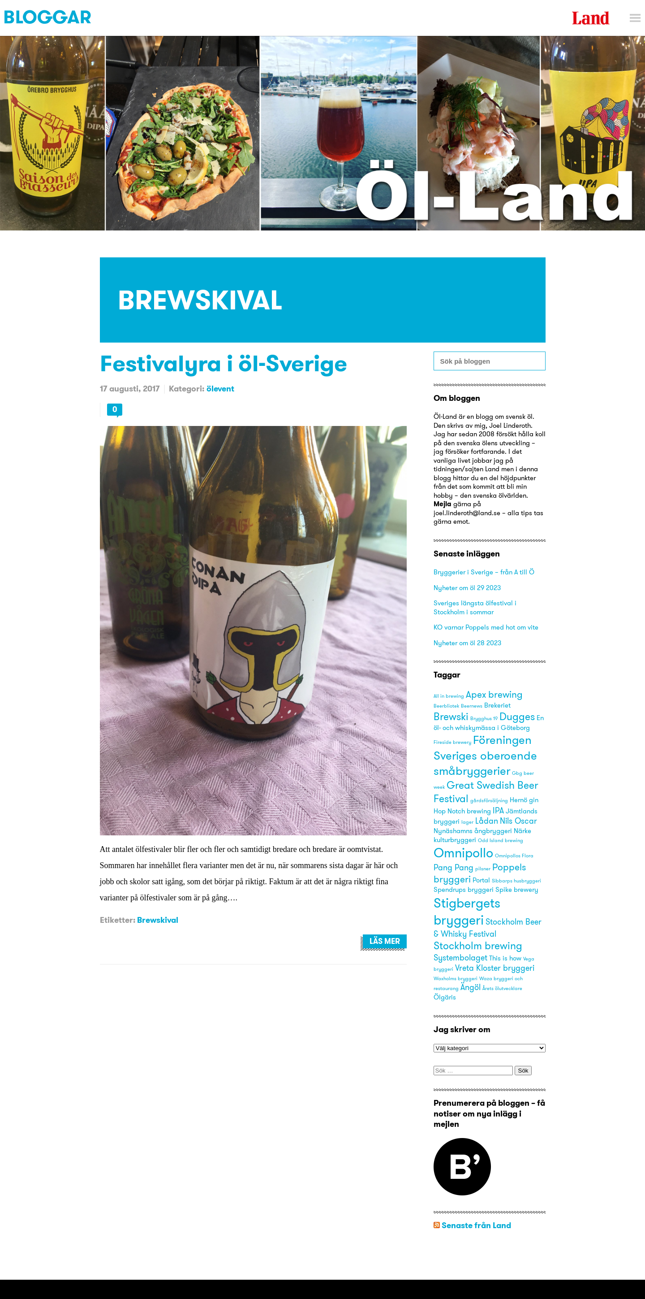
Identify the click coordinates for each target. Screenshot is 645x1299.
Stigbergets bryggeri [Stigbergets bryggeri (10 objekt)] (467, 911)
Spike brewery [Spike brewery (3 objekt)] (516, 890)
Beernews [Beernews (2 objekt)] (471, 706)
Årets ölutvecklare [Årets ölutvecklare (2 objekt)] (502, 988)
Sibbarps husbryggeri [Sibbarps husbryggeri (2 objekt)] (516, 881)
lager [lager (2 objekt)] (467, 822)
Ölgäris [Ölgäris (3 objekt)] (445, 997)
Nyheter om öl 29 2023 (467, 587)
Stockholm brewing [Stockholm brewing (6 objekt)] (478, 945)
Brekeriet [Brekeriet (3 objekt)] (497, 705)
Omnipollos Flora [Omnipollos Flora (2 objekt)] (514, 856)
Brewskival (157, 920)
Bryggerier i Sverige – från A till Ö (484, 572)
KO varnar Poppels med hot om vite (486, 627)
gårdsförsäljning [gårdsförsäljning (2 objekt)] (489, 801)
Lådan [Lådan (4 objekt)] (486, 821)
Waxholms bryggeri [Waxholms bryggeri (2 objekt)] (455, 979)
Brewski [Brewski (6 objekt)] (451, 716)
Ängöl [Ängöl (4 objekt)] (470, 987)
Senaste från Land (476, 1225)
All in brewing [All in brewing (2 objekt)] (449, 696)
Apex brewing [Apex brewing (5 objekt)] (494, 694)
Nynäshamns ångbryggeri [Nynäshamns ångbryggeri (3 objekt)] (473, 831)
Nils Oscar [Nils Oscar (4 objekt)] (518, 821)
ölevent (220, 388)
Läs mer (385, 941)
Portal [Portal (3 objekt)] (481, 880)
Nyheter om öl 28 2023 (467, 643)
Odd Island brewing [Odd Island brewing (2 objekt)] (500, 840)
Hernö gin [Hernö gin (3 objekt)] (524, 800)
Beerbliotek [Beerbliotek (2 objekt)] (446, 706)
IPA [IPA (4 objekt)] (498, 810)
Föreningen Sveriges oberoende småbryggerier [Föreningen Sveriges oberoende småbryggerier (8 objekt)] (485, 755)
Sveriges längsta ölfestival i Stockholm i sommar (475, 607)
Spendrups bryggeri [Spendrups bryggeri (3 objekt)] (464, 890)
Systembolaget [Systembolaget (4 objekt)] (460, 957)
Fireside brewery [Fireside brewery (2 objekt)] (452, 742)
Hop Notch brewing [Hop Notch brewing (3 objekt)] (462, 811)
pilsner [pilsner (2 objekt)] (482, 869)
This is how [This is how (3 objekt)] (505, 958)
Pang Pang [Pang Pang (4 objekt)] (453, 867)
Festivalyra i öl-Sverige (223, 363)
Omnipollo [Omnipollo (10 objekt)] (463, 852)
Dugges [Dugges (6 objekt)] (517, 716)
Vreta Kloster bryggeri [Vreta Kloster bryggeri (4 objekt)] (494, 968)
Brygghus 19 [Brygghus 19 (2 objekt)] (484, 718)
